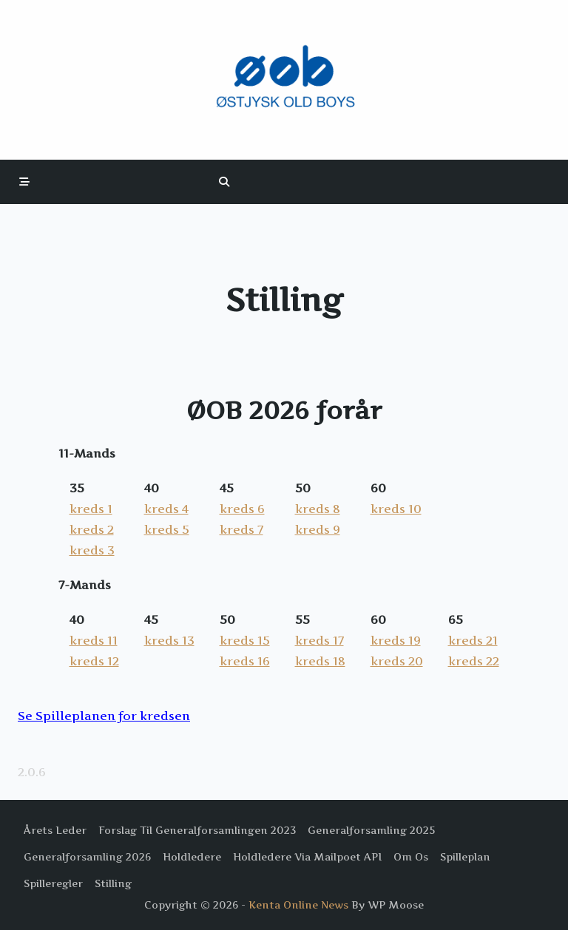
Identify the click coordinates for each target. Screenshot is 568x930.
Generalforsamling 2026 (87, 857)
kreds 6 (242, 508)
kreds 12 (94, 661)
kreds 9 (317, 529)
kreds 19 (396, 640)
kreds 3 (92, 550)
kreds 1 (91, 508)
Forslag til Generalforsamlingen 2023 (197, 830)
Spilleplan (465, 857)
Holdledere (192, 857)
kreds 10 (396, 508)
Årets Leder (55, 830)
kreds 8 (317, 508)
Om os (410, 857)
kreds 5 (166, 529)
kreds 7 (241, 529)
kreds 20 (397, 661)
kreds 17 (319, 640)
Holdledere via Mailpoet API (307, 857)
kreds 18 (320, 661)
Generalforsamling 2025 (371, 830)
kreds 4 (166, 508)
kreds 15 (245, 640)
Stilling (113, 883)
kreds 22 (473, 661)
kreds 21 (473, 640)
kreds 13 (169, 640)
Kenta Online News (298, 905)
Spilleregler (53, 883)
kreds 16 (245, 661)
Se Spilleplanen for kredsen (104, 715)
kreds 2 (92, 529)
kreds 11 (94, 640)
